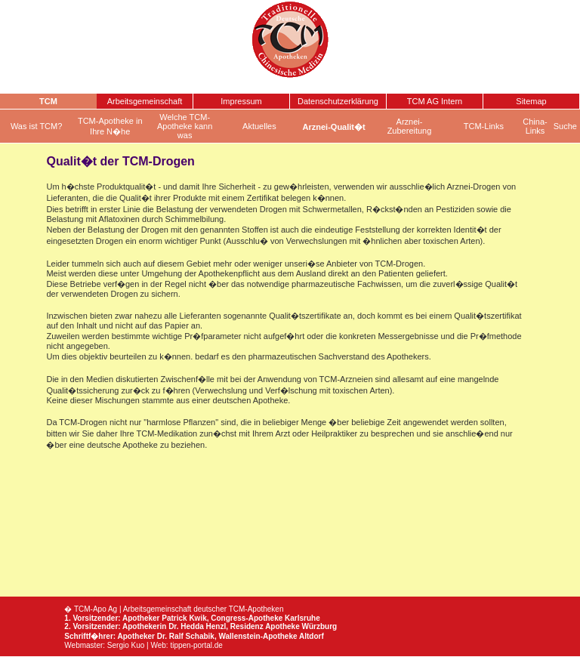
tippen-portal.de (196, 645)
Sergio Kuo (125, 645)
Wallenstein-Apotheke (257, 636)
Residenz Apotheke (265, 626)
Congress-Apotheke (246, 618)
